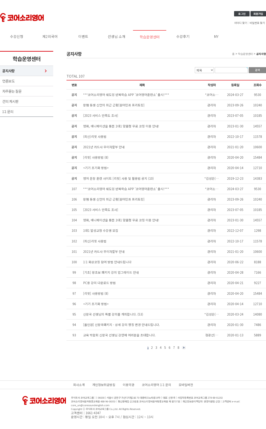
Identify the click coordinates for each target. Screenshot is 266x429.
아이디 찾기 (240, 22)
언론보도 (8, 81)
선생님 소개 (116, 36)
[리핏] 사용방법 (93, 293)
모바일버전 (186, 384)
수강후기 (183, 36)
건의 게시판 (10, 101)
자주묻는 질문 (12, 91)
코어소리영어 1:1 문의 (156, 384)
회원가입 (258, 14)
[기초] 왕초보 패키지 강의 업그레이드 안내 (111, 272)
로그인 (242, 14)
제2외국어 (50, 36)
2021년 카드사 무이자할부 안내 (104, 251)
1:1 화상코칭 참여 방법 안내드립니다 (107, 262)
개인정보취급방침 (103, 384)
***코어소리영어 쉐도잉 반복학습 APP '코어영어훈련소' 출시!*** (126, 189)
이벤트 (83, 36)
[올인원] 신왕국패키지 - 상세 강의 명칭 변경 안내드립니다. (121, 324)
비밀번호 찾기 (257, 22)
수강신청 (16, 36)
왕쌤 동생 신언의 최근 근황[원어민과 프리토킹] (114, 199)
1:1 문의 (7, 111)
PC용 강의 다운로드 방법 (99, 283)
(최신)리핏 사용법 (94, 241)
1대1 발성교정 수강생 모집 (100, 230)
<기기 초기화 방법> (96, 304)
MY (216, 36)
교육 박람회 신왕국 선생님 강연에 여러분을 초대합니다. (119, 335)
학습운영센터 (150, 36)
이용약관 (128, 384)
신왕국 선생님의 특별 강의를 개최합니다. (110, 314)
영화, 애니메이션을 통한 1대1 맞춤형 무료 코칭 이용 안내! (121, 220)
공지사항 (8, 71)
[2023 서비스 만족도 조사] (100, 209)
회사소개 (79, 384)
